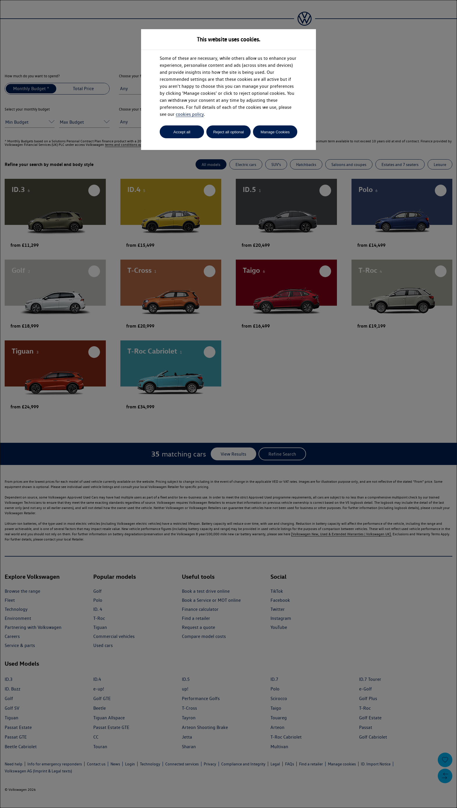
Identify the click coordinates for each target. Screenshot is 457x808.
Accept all (181, 132)
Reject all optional (228, 132)
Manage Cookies (275, 132)
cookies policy (190, 114)
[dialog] (228, 404)
